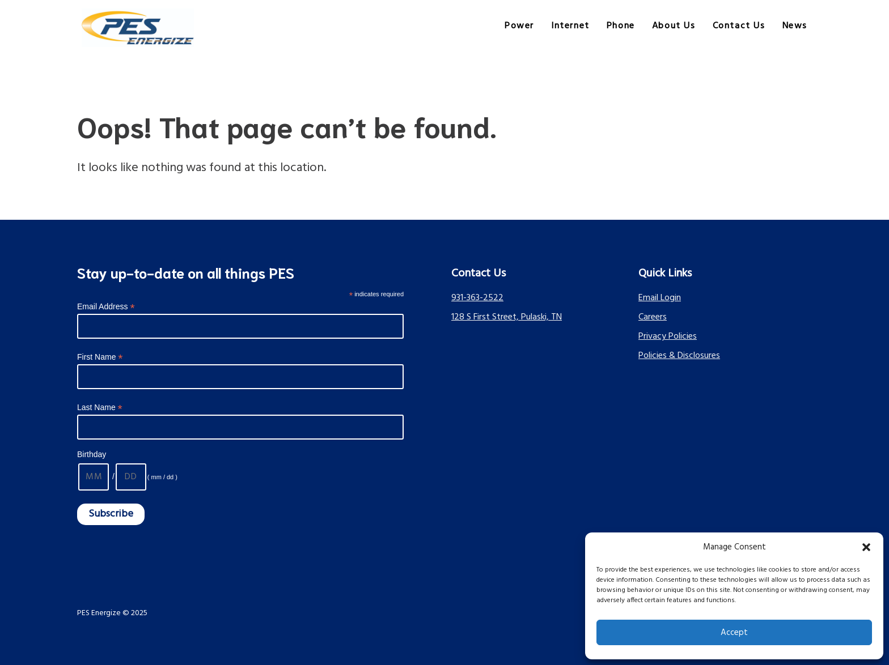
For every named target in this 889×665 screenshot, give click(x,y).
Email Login (659, 298)
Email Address (106, 306)
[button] (866, 547)
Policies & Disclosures (679, 355)
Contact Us (739, 26)
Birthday (91, 454)
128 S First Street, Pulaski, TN (506, 317)
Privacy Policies (667, 336)
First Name (100, 357)
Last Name (99, 407)
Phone (621, 26)
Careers (652, 317)
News (794, 26)
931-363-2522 (477, 298)
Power (519, 26)
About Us (674, 26)
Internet (570, 26)
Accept (734, 633)
